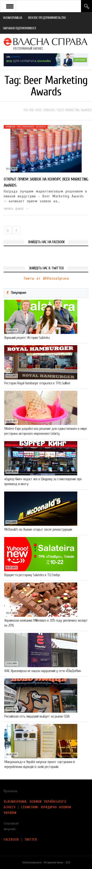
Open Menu (10, 6)
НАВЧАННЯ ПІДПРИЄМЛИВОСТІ (19, 28)
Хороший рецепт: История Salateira (27, 337)
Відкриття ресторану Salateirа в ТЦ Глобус (32, 575)
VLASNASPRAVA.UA (12, 18)
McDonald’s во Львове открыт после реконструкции (38, 529)
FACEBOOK (11, 839)
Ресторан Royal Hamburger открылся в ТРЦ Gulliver (37, 383)
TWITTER (31, 839)
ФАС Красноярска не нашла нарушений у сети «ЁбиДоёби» (42, 671)
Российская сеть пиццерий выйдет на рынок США (36, 716)
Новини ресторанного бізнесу (26, 126)
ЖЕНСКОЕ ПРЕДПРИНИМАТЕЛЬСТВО (47, 18)
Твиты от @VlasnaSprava (46, 278)
